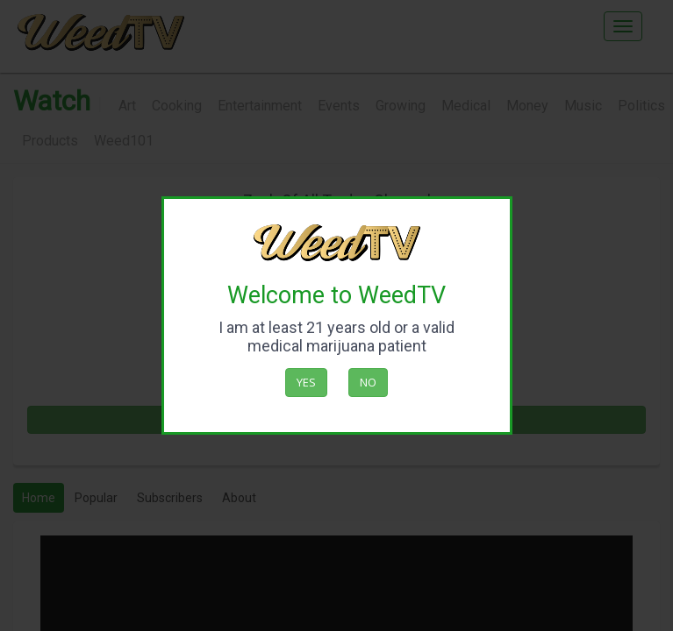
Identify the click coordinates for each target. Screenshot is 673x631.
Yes (306, 382)
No (368, 382)
